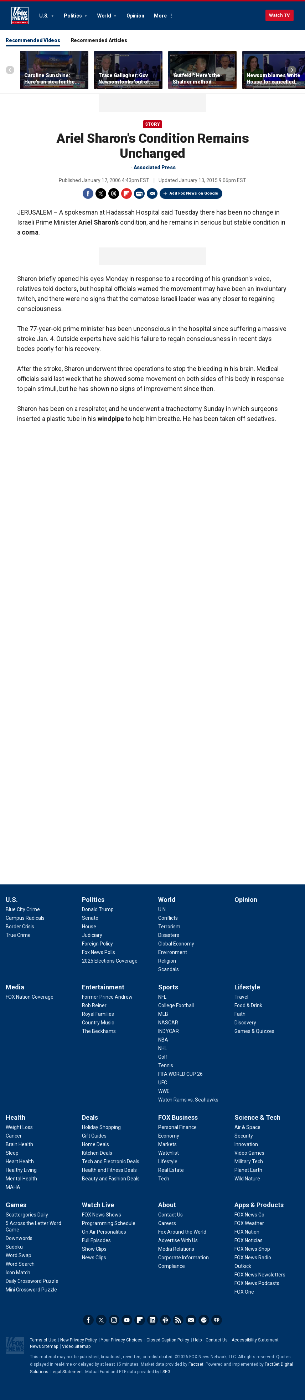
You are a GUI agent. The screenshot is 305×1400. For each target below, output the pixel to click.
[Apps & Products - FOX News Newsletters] (259, 1275)
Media (15, 987)
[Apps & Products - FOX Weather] (249, 1223)
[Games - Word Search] (20, 1264)
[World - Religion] (167, 961)
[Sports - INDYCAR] (168, 1031)
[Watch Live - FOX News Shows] (101, 1215)
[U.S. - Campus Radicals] (25, 918)
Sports (168, 987)
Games (16, 1205)
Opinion (135, 16)
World (104, 16)
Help (197, 1340)
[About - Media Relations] (176, 1249)
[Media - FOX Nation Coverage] (29, 997)
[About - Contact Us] (170, 1215)
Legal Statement (67, 1371)
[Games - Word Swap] (18, 1255)
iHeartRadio (216, 1320)
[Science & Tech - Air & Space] (247, 1127)
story (152, 124)
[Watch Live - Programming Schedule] (108, 1223)
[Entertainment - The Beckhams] (99, 1031)
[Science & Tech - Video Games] (249, 1153)
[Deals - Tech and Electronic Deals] (110, 1161)
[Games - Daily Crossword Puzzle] (32, 1281)
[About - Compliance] (171, 1266)
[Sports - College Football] (176, 1005)
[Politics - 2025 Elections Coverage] (110, 961)
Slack (165, 1320)
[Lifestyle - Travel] (241, 997)
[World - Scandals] (168, 969)
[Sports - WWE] (164, 1091)
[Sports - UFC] (162, 1082)
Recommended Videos (33, 40)
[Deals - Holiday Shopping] (101, 1127)
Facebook (88, 193)
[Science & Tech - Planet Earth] (248, 1170)
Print (139, 193)
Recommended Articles (99, 40)
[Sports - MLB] (163, 1014)
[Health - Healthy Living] (21, 1170)
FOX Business (178, 1117)
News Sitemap (44, 1346)
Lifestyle (247, 987)
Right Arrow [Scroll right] (292, 70)
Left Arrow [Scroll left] (10, 70)
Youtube (127, 1320)
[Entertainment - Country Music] (98, 1022)
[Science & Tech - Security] (243, 1136)
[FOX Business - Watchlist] (168, 1153)
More (160, 16)
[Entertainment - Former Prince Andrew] (107, 997)
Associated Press (155, 167)
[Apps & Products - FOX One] (244, 1292)
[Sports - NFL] (162, 997)
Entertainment (103, 987)
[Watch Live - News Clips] (94, 1257)
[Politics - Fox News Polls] (98, 952)
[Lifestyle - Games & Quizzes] (254, 1031)
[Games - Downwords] (19, 1238)
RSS (178, 1320)
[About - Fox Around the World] (182, 1232)
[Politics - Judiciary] (92, 935)
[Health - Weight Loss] (19, 1127)
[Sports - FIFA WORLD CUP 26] (180, 1074)
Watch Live (98, 1205)
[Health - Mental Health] (21, 1178)
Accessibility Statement (255, 1340)
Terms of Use (43, 1340)
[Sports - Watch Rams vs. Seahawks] (188, 1100)
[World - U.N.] (162, 909)
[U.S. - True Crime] (18, 935)
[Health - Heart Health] (20, 1161)
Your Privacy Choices (122, 1340)
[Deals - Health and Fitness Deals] (109, 1170)
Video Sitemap (76, 1346)
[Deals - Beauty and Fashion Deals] (111, 1178)
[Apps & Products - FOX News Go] (249, 1215)
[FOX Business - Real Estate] (171, 1170)
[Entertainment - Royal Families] (98, 1014)
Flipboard (126, 193)
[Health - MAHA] (13, 1187)
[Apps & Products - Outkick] (242, 1266)
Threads (113, 193)
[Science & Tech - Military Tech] (248, 1161)
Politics (73, 16)
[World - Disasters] (168, 935)
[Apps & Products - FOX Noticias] (248, 1240)
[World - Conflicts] (168, 918)
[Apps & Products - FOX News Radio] (252, 1257)
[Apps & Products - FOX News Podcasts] (256, 1283)
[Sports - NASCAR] (168, 1022)
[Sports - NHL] (162, 1048)
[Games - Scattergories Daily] (27, 1215)
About (167, 1205)
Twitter (100, 193)
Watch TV (279, 15)
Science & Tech (257, 1117)
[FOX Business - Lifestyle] (167, 1161)
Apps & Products (259, 1205)
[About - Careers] (167, 1223)
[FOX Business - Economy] (168, 1136)
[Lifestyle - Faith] (239, 1014)
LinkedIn (152, 1320)
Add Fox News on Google (194, 193)
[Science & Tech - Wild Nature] (247, 1178)
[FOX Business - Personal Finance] (177, 1127)
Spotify (203, 1320)
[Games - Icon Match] (18, 1272)
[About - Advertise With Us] (178, 1240)
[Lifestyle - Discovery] (245, 1022)
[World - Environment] (172, 952)
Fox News (20, 15)
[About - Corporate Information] (183, 1257)
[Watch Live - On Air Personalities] (104, 1232)
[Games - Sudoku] (14, 1247)
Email (152, 193)
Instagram (114, 1320)
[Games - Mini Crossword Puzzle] (31, 1290)
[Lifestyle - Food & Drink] (248, 1005)
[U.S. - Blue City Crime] (23, 909)
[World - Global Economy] (176, 944)
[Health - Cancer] (14, 1136)
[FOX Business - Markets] (167, 1144)
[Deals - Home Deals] (95, 1144)
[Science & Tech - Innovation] (246, 1144)
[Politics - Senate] (90, 918)
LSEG (165, 1371)
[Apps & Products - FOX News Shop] (252, 1249)
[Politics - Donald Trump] (98, 909)
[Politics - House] (89, 926)
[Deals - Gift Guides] (94, 1136)
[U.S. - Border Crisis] (20, 926)
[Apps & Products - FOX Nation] (246, 1232)
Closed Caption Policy (167, 1340)
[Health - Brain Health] (19, 1144)
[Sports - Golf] (162, 1057)
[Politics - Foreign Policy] (97, 944)
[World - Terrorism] (169, 926)
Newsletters (191, 1320)
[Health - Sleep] (12, 1153)
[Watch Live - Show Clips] (94, 1249)
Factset (195, 1364)
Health (15, 1117)
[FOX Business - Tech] (163, 1178)
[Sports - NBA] (163, 1040)
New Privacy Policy (78, 1340)
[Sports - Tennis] (165, 1065)
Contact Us (217, 1340)
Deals (90, 1117)
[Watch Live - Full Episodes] (96, 1240)
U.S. (44, 16)
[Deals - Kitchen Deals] (97, 1153)
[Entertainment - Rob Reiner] (94, 1005)
